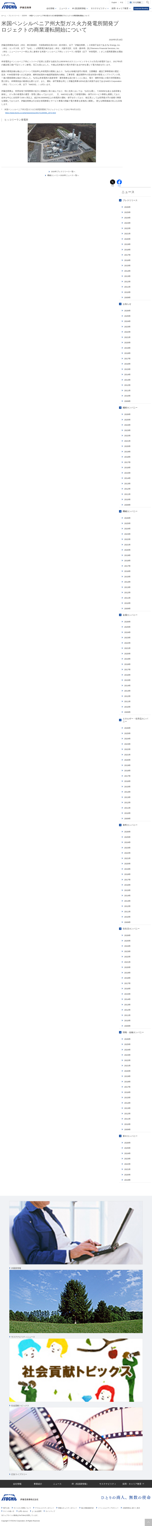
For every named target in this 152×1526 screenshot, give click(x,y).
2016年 (127, 260)
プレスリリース (130, 200)
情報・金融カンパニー (133, 1032)
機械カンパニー (130, 511)
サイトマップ (50, 1511)
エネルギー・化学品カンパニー (135, 720)
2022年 (127, 228)
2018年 (127, 250)
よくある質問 (36, 1511)
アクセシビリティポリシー (44, 1508)
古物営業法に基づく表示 (131, 1508)
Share (119, 186)
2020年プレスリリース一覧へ (63, 171)
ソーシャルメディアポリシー (108, 1508)
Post (112, 186)
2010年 (127, 292)
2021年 (127, 234)
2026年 (127, 207)
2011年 (127, 287)
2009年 (127, 298)
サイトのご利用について (22, 1508)
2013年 (127, 276)
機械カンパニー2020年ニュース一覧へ (63, 175)
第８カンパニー (130, 1136)
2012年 (127, 282)
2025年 (127, 212)
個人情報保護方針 (87, 1508)
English (114, 2)
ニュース (128, 192)
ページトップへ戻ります (148, 1522)
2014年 (127, 271)
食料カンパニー (130, 825)
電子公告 (6, 1508)
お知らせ (127, 304)
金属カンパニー (130, 615)
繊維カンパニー (130, 408)
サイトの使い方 (8, 1511)
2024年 (127, 218)
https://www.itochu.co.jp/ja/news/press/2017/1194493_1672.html (33, 113)
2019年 (127, 244)
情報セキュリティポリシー (67, 1508)
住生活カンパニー (131, 929)
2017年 (127, 255)
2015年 (127, 266)
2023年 (127, 223)
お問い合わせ (23, 1511)
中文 (121, 2)
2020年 (127, 239)
